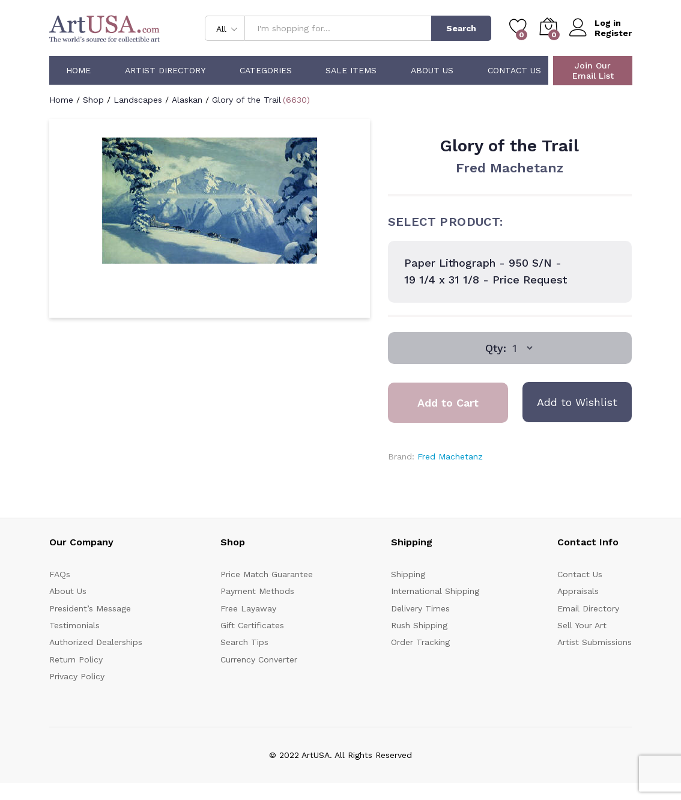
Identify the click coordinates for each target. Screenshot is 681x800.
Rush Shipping (419, 625)
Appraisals (578, 591)
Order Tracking (420, 642)
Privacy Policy (76, 676)
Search (461, 28)
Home (78, 70)
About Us (432, 70)
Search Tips (244, 642)
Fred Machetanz (509, 167)
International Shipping (435, 591)
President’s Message (90, 608)
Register (613, 33)
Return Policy (76, 659)
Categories (266, 70)
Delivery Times (420, 608)
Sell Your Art (582, 625)
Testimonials (74, 625)
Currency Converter (258, 659)
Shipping (408, 574)
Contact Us (514, 70)
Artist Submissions (594, 642)
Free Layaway (248, 608)
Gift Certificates (252, 625)
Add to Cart (448, 402)
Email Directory (588, 608)
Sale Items (351, 70)
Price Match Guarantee (266, 574)
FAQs (59, 574)
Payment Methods (257, 591)
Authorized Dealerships (95, 642)
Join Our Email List (593, 70)
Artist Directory (165, 70)
